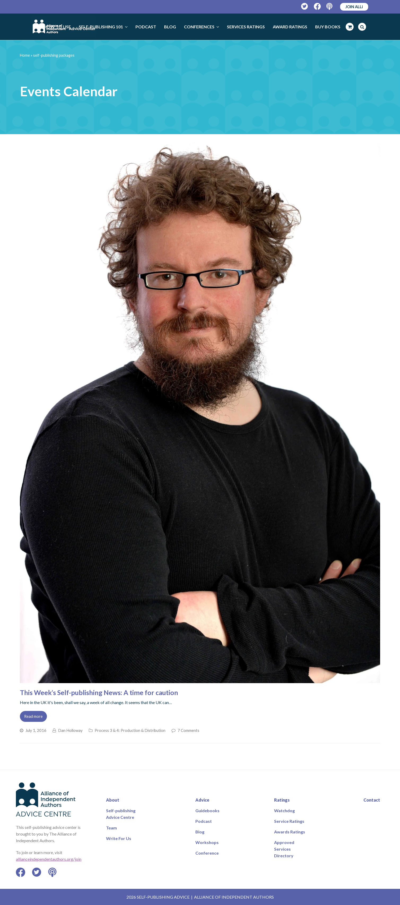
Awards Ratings (289, 831)
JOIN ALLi (354, 6)
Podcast (203, 821)
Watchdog (284, 810)
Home (25, 55)
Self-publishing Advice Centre (120, 814)
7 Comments (188, 730)
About (112, 799)
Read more (33, 716)
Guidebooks (207, 810)
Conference (207, 852)
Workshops (207, 842)
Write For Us (118, 838)
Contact (371, 799)
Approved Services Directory (284, 849)
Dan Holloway (70, 730)
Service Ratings (289, 821)
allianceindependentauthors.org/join (48, 859)
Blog (199, 831)
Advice (202, 799)
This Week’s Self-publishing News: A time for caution (99, 692)
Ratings (282, 799)
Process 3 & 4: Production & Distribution (130, 730)
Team (111, 827)
